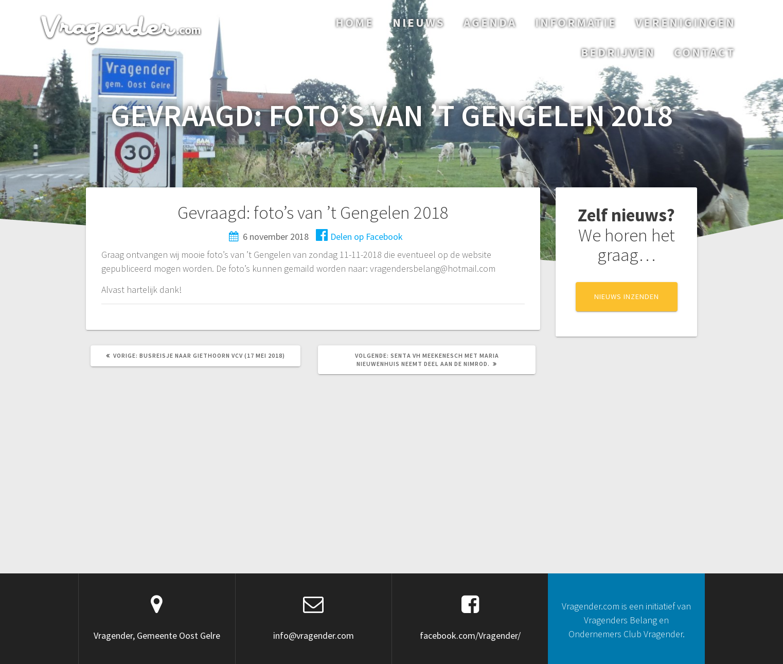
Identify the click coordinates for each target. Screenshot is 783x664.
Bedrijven (618, 52)
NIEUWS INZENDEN (626, 296)
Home (354, 22)
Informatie (576, 22)
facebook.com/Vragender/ (470, 635)
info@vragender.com (313, 635)
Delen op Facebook (359, 236)
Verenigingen (685, 22)
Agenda (490, 22)
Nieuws (419, 22)
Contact (705, 52)
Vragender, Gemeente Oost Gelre (157, 635)
